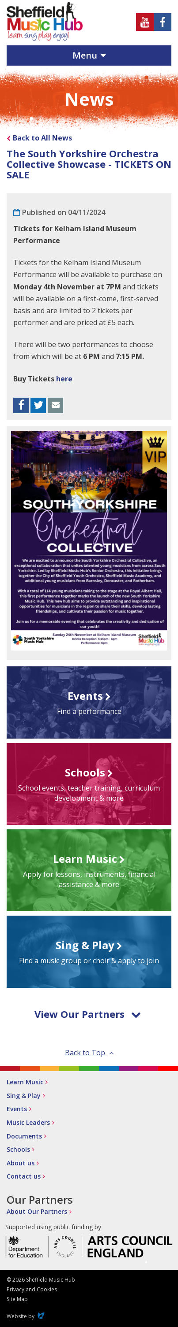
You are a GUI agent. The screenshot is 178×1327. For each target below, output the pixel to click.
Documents (24, 1136)
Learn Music (25, 1082)
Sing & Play (24, 1095)
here (64, 379)
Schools (18, 1149)
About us (20, 1163)
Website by (26, 1316)
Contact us (24, 1176)
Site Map (17, 1299)
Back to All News (42, 138)
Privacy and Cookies (32, 1289)
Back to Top (89, 1052)
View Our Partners (87, 1013)
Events (17, 1109)
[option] (89, 541)
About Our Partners (37, 1211)
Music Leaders (28, 1122)
